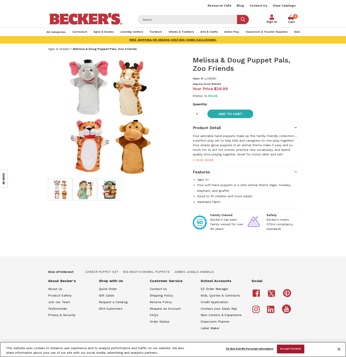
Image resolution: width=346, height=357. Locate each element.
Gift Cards (106, 295)
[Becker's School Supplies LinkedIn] (271, 311)
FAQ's (154, 315)
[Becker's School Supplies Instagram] (256, 311)
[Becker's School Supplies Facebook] (257, 295)
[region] (173, 349)
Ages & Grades (59, 49)
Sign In (271, 21)
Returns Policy (161, 302)
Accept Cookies (290, 348)
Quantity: (200, 104)
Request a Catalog (113, 302)
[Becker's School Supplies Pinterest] (287, 295)
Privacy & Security (61, 315)
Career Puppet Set (102, 272)
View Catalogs (284, 5)
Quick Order (108, 289)
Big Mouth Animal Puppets (146, 272)
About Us (55, 289)
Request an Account (165, 308)
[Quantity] (198, 114)
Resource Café (219, 5)
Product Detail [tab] (207, 127)
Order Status (159, 321)
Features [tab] (201, 172)
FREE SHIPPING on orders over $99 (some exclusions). (173, 39)
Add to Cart (230, 114)
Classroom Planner (215, 321)
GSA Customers (111, 308)
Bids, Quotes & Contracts (220, 295)
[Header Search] (187, 19)
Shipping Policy (161, 295)
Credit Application (214, 302)
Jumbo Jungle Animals (194, 272)
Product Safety (59, 295)
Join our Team (59, 302)
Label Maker (210, 328)
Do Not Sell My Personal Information (249, 348)
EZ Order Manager (214, 289)
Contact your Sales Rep (219, 308)
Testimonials (57, 308)
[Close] (339, 349)
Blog (240, 5)
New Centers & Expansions (221, 315)
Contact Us (258, 5)
